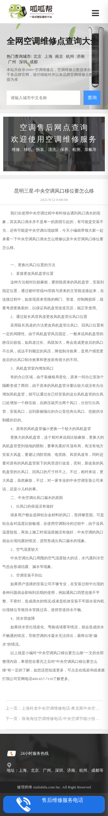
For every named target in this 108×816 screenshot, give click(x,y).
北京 (37, 56)
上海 (48, 56)
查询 (92, 97)
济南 (81, 56)
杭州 (70, 56)
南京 (59, 56)
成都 (34, 61)
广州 (12, 61)
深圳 (23, 61)
